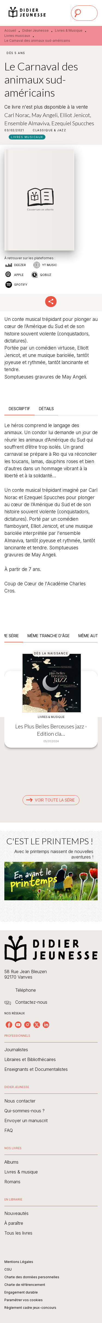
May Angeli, (46, 115)
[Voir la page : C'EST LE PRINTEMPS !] (51, 870)
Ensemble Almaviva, (27, 123)
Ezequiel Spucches (72, 123)
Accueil (10, 30)
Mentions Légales (18, 1262)
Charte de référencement (24, 1285)
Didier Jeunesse (35, 30)
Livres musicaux (17, 36)
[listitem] (9, 1024)
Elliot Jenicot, (75, 115)
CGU (8, 1269)
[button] (49, 130)
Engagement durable (21, 1292)
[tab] (19, 408)
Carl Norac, (18, 115)
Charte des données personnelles (31, 1277)
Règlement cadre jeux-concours (30, 1308)
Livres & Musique (68, 30)
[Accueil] (27, 13)
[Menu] (84, 13)
